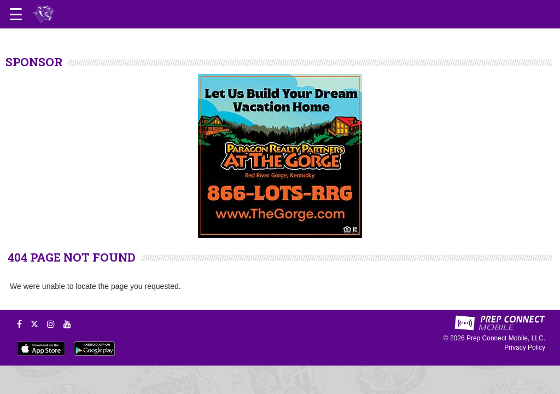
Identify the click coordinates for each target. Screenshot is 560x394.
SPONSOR (33, 61)
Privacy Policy (524, 347)
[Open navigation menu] (16, 14)
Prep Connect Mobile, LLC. (505, 338)
